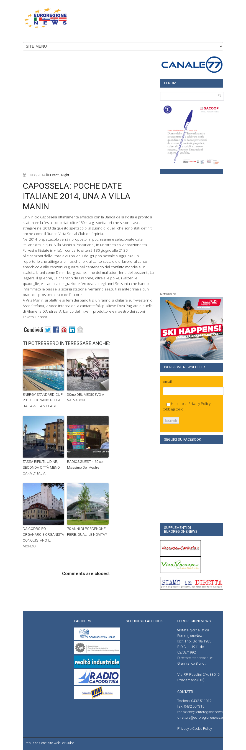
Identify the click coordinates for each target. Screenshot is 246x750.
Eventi (55, 175)
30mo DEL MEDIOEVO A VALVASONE (85, 397)
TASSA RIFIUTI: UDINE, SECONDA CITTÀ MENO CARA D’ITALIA (41, 467)
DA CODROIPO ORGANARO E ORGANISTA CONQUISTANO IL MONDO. (43, 537)
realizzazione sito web (42, 743)
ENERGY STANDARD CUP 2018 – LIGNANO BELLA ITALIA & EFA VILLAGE (43, 400)
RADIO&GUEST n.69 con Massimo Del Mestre (85, 465)
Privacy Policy (199, 403)
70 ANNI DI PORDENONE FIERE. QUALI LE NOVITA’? (87, 532)
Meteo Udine (168, 293)
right (65, 175)
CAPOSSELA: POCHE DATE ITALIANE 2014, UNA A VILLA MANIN (76, 196)
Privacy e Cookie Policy (194, 728)
